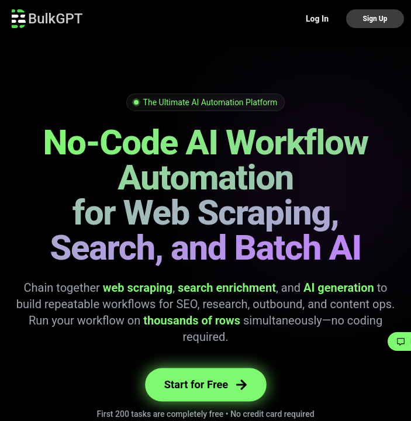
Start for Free (205, 384)
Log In (317, 18)
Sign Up (374, 19)
